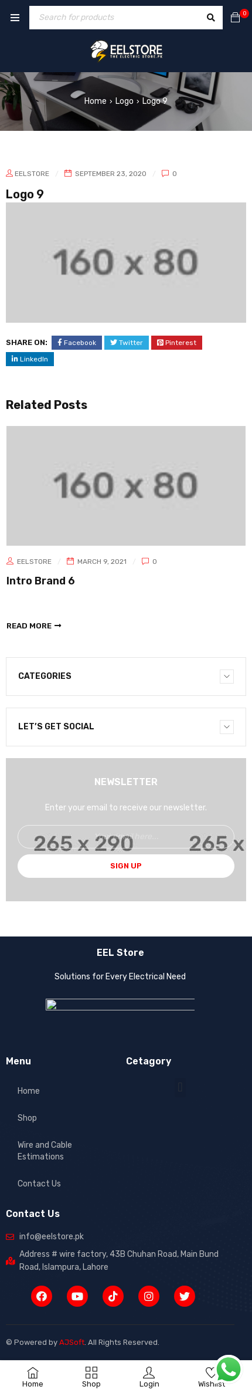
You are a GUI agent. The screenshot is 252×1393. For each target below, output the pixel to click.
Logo (124, 101)
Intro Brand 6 (40, 580)
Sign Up (126, 865)
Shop (27, 1118)
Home (95, 101)
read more (29, 625)
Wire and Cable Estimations (45, 1151)
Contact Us (39, 1184)
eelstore (32, 174)
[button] (180, 1087)
